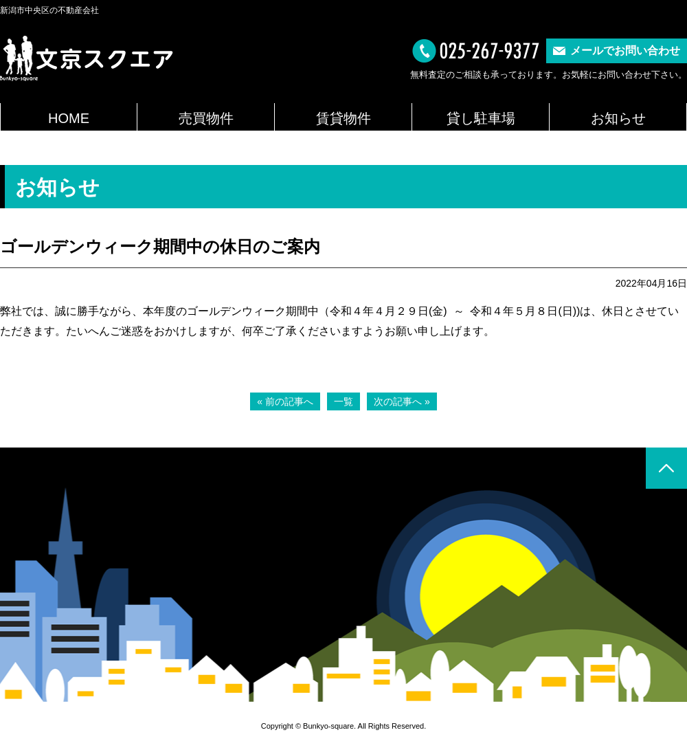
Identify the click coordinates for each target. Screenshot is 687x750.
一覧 (343, 401)
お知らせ (618, 118)
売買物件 (206, 118)
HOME (68, 118)
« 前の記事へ (285, 401)
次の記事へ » (402, 401)
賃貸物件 (343, 118)
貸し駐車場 (481, 118)
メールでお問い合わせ (625, 50)
